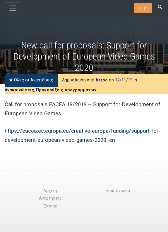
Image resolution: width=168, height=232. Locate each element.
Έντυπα (50, 206)
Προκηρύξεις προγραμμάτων (66, 90)
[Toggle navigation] (13, 8)
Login (143, 8)
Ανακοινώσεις (19, 90)
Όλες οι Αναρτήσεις (31, 80)
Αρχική (50, 190)
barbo (102, 80)
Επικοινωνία (118, 190)
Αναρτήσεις (50, 198)
